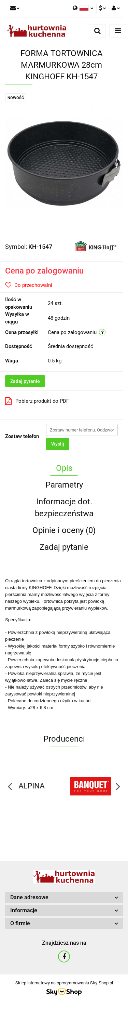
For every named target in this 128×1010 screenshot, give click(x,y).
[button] (64, 897)
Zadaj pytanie (25, 381)
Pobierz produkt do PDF (37, 401)
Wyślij (57, 444)
